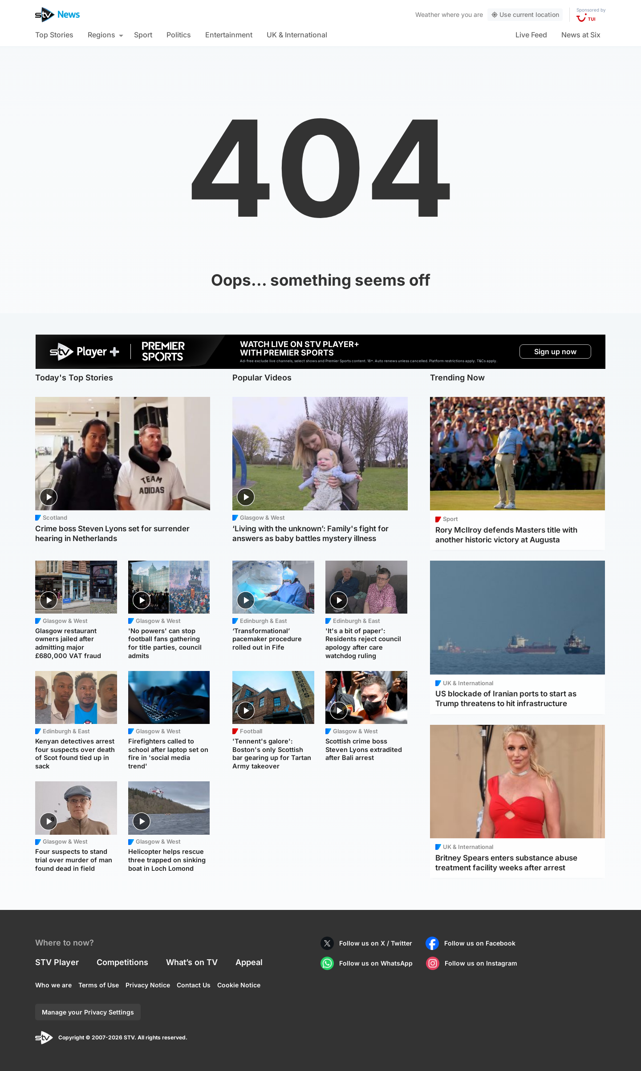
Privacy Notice (148, 985)
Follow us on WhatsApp (376, 963)
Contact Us (194, 985)
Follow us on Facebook (479, 943)
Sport (143, 34)
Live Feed (531, 34)
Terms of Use (98, 985)
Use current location (525, 14)
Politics (178, 34)
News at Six (580, 34)
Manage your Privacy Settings (88, 1012)
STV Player (57, 962)
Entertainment (228, 34)
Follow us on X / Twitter (375, 943)
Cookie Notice (238, 985)
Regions (101, 34)
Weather (427, 14)
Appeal (249, 962)
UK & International (297, 34)
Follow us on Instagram (481, 963)
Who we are (53, 985)
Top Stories (54, 34)
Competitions (122, 962)
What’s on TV (192, 962)
